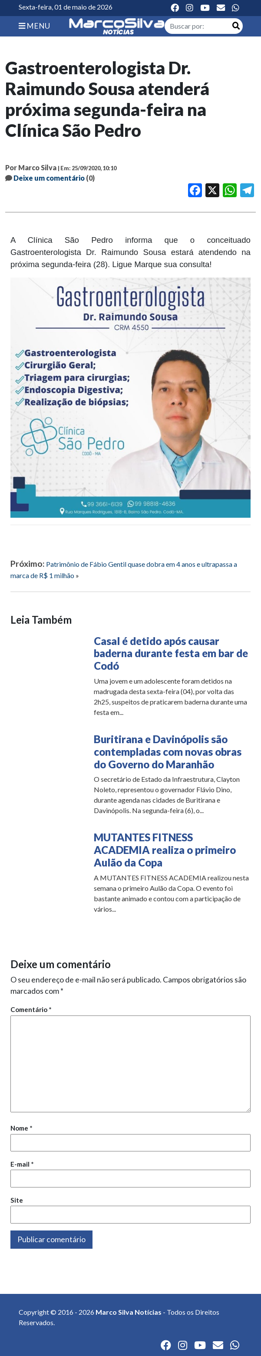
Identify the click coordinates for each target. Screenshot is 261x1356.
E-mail (22, 1164)
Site (16, 1200)
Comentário (31, 1009)
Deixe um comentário (49, 178)
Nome (21, 1128)
